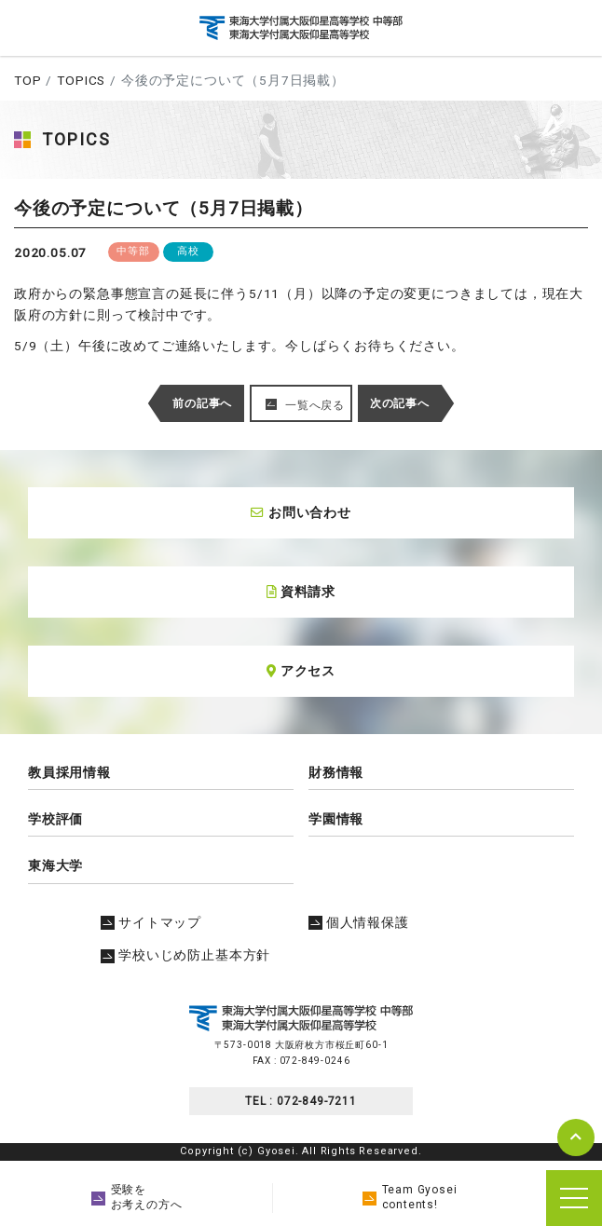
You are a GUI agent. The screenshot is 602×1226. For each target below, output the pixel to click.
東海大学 (55, 865)
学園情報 (335, 818)
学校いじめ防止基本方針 (185, 954)
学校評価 (55, 818)
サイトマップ (151, 922)
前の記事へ (202, 403)
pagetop (576, 1137)
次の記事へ (400, 403)
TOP (27, 80)
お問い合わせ (301, 512)
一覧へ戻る (315, 405)
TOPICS (81, 80)
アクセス (301, 670)
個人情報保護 (358, 922)
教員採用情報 (69, 772)
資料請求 (301, 591)
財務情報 (335, 772)
